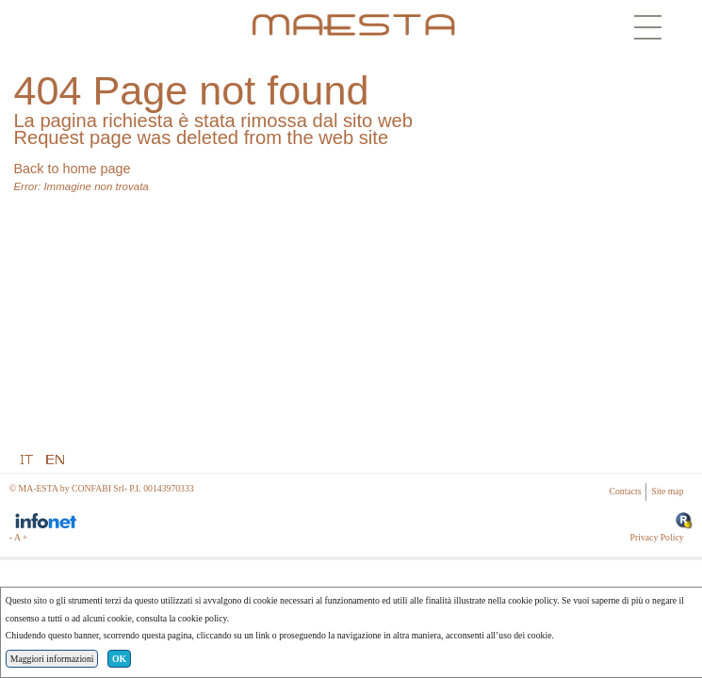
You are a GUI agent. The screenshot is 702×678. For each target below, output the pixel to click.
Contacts (626, 491)
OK (119, 659)
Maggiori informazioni (52, 659)
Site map (667, 491)
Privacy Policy (657, 537)
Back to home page (71, 168)
